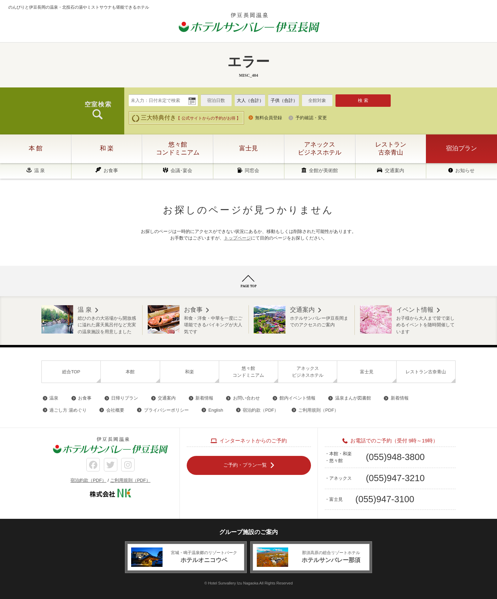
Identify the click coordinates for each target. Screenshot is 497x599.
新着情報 (204, 398)
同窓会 (252, 170)
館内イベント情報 (297, 398)
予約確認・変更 (311, 117)
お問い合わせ (246, 398)
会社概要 (115, 410)
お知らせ (465, 170)
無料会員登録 (268, 117)
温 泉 (39, 170)
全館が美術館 (323, 170)
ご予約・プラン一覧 (245, 465)
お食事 (111, 170)
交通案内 (394, 170)
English (215, 410)
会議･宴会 (181, 170)
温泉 (53, 398)
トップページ (237, 238)
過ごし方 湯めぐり (68, 410)
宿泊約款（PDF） (261, 410)
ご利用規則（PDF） (318, 410)
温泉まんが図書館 (353, 398)
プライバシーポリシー (166, 410)
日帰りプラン (124, 398)
